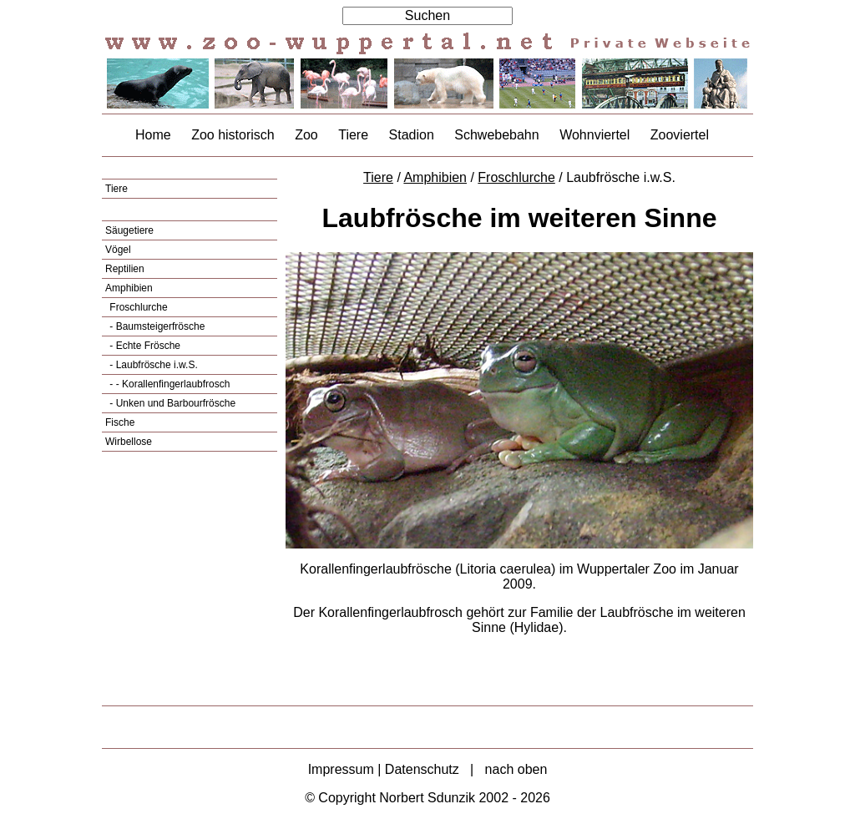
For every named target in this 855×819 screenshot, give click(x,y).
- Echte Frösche (143, 345)
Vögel (118, 249)
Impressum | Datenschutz (383, 769)
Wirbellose (128, 441)
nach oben (516, 769)
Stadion (411, 135)
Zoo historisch (233, 135)
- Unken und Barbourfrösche (171, 403)
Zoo (306, 135)
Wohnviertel (594, 135)
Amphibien (129, 288)
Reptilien (124, 269)
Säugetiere (129, 230)
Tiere (353, 135)
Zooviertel (679, 135)
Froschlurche (137, 307)
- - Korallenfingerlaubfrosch (168, 384)
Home (153, 135)
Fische (119, 422)
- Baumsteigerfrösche (156, 326)
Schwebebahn (496, 135)
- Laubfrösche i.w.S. (152, 365)
